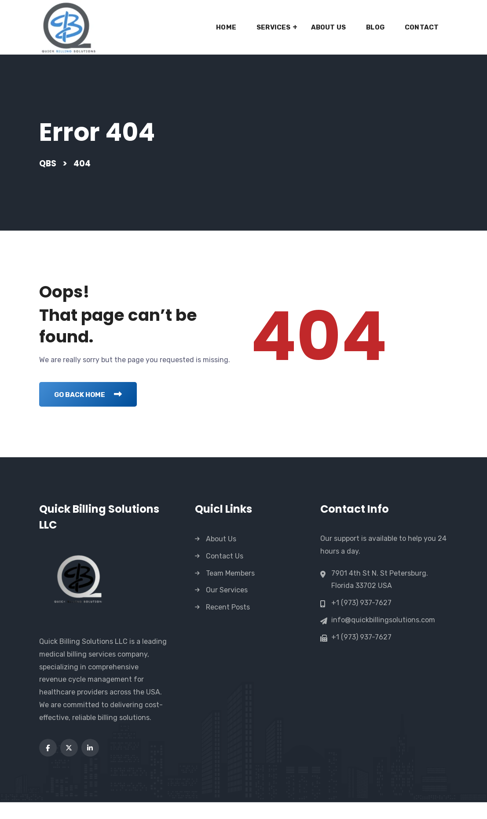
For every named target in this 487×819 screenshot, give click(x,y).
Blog (375, 27)
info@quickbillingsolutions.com (383, 637)
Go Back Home (92, 411)
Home (226, 27)
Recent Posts (228, 624)
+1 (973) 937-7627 (361, 620)
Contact (422, 27)
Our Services (227, 607)
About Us (328, 27)
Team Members (230, 590)
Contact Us (224, 573)
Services (273, 27)
